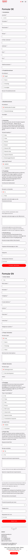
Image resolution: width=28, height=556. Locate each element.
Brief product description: (9, 353)
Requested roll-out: (7, 514)
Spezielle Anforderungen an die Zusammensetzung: (10, 200)
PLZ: (3, 52)
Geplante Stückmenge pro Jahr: (10, 246)
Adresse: (4, 46)
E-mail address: (6, 302)
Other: (3, 376)
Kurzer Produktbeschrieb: (9, 90)
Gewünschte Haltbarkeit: (8, 183)
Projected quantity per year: (9, 502)
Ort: (3, 58)
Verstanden (14, 553)
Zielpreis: (4, 252)
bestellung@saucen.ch (12, 544)
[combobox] (14, 18)
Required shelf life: (7, 442)
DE (20, 1)
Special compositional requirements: (11, 472)
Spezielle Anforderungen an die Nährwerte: (13, 216)
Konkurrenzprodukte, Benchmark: (11, 240)
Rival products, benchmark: (9, 496)
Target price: (5, 508)
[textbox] (13, 18)
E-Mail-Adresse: (6, 39)
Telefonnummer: (6, 64)
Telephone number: (7, 326)
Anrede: (4, 15)
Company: (5, 295)
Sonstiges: (4, 114)
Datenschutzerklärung (14, 550)
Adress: (4, 308)
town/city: (5, 320)
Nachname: (5, 27)
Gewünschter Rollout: (7, 258)
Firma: (4, 33)
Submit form (14, 521)
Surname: (5, 289)
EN (22, 1)
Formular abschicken (14, 265)
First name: (5, 283)
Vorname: (5, 21)
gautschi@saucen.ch (13, 543)
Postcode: (5, 314)
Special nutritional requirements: (10, 458)
